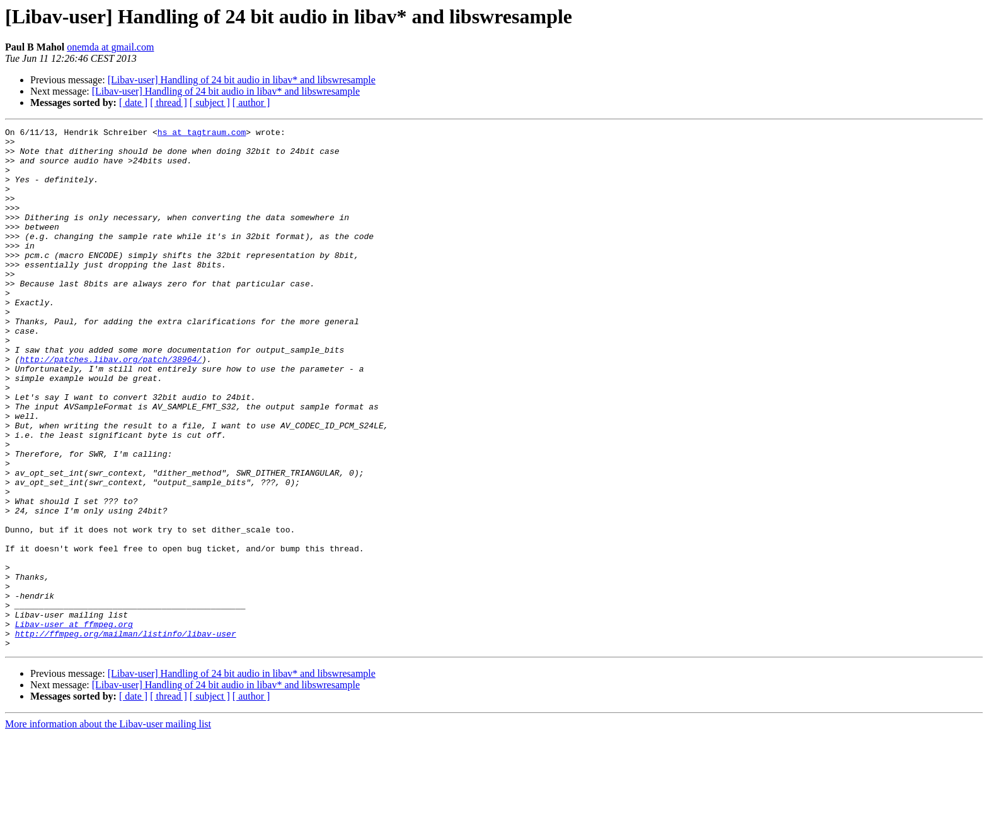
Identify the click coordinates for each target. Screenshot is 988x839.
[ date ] (133, 102)
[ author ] (251, 102)
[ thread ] (168, 102)
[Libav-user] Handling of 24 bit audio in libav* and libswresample (242, 79)
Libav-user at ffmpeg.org (74, 724)
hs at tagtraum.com (202, 133)
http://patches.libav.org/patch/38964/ (111, 406)
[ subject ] (210, 102)
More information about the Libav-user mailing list (108, 828)
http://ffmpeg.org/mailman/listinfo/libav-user (125, 735)
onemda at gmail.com (110, 47)
